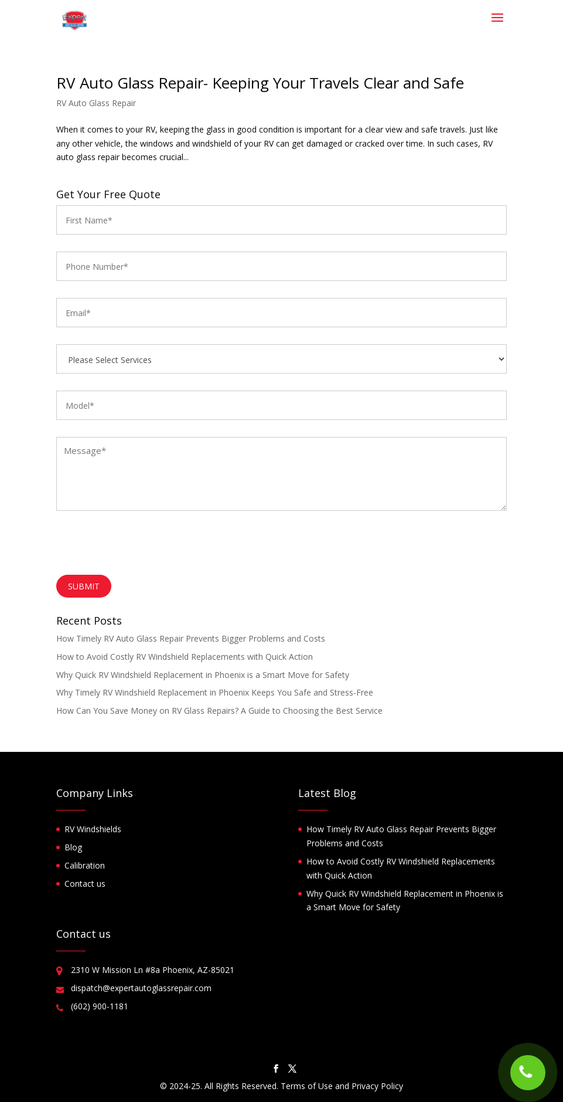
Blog (73, 847)
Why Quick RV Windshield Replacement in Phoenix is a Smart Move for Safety (202, 674)
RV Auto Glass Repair (96, 102)
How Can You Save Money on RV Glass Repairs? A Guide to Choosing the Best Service (219, 710)
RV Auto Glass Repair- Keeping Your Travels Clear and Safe (260, 82)
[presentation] (145, 546)
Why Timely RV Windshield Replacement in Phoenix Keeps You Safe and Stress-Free (214, 692)
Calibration (84, 865)
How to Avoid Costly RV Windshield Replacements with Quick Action (184, 656)
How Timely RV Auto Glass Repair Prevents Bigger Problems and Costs (190, 638)
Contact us (84, 883)
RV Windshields (92, 829)
